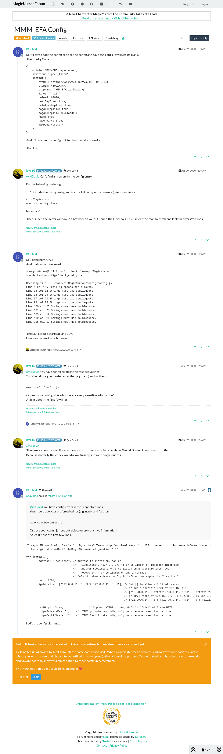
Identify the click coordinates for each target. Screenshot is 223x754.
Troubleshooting (43, 38)
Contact (101, 745)
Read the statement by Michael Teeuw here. (111, 18)
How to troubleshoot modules (41, 227)
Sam (106, 736)
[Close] (206, 644)
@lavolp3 (45, 490)
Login (36, 677)
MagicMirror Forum (28, 3)
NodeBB (107, 741)
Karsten (140, 736)
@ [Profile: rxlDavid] (32, 176)
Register (23, 677)
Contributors (138, 741)
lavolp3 (30, 170)
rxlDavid (31, 49)
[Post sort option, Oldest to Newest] (182, 38)
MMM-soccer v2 (34, 231)
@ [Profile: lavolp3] (32, 495)
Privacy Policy (118, 745)
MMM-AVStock (52, 231)
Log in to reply (199, 38)
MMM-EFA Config (59, 495)
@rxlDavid (71, 170)
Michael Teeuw (128, 732)
